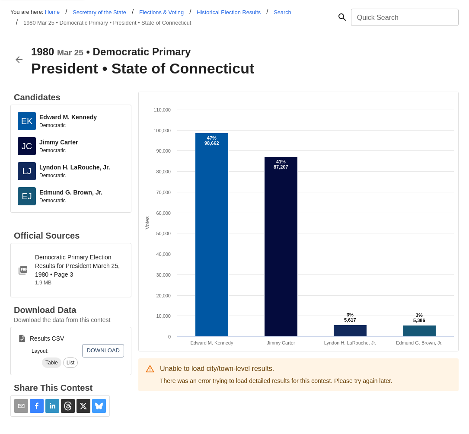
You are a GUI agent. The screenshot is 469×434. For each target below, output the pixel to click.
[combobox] (404, 17)
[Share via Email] (21, 406)
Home (52, 12)
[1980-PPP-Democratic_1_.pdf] (71, 270)
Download (103, 350)
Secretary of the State (99, 12)
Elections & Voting (161, 12)
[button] (51, 362)
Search (282, 12)
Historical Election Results (229, 12)
